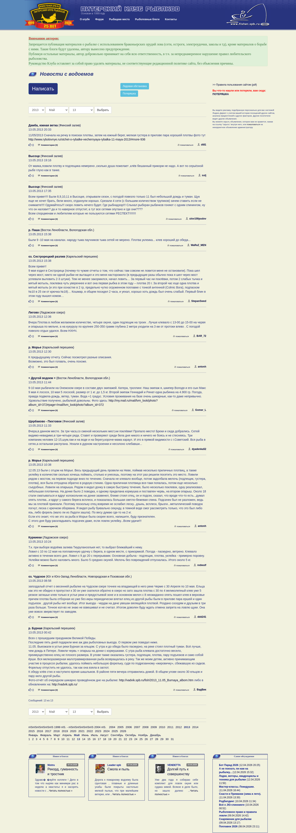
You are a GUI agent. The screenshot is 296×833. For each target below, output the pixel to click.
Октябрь (130, 735)
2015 (32, 731)
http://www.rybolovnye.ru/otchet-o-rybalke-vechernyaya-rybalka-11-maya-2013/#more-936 (87, 139)
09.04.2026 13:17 (229, 822)
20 (115, 739)
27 (151, 739)
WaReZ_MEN (196, 245)
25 (141, 739)
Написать (43, 88)
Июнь (85, 735)
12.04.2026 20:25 (249, 765)
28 (156, 739)
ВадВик (199, 689)
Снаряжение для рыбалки (235, 819)
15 (88, 739)
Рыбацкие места (119, 19)
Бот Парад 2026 (228, 765)
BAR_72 (199, 336)
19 (109, 739)
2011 (170, 727)
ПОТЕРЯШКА (221, 94)
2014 (195, 727)
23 (130, 739)
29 (161, 739)
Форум (99, 19)
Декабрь (155, 735)
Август (104, 735)
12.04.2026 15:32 (243, 772)
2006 (129, 727)
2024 (106, 731)
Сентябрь (117, 735)
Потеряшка (129, 93)
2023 (98, 731)
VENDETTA (174, 765)
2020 (73, 731)
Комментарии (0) (48, 145)
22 (125, 739)
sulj (202, 175)
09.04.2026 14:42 (238, 815)
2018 (56, 731)
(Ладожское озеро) (47, 312)
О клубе (85, 19)
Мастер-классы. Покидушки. (236, 786)
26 (146, 739)
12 (73, 739)
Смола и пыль (118, 769)
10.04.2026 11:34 (245, 801)
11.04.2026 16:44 (229, 790)
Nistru (51, 765)
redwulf (200, 565)
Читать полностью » (61, 790)
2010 (162, 727)
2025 (115, 731)
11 (68, 739)
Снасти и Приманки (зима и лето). (240, 793)
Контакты (171, 19)
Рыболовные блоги (147, 19)
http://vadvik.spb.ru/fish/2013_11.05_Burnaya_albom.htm (156, 680)
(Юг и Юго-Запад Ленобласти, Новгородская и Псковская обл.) (80, 576)
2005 (120, 727)
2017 (48, 731)
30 (167, 739)
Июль (94, 735)
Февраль (45, 735)
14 (83, 739)
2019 (65, 731)
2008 (145, 727)
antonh (200, 366)
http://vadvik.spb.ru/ (64, 684)
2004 (112, 727)
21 (120, 739)
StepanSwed (197, 301)
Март (56, 735)
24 (135, 739)
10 (62, 739)
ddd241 (200, 616)
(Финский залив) (55, 125)
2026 (123, 731)
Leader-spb (114, 765)
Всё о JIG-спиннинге (231, 804)
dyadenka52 (197, 449)
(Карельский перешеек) (63, 256)
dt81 (201, 144)
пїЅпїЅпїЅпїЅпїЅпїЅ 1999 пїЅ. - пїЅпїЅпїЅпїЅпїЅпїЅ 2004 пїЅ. (67, 727)
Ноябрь (143, 735)
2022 (90, 731)
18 (104, 739)
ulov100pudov (196, 218)
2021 (81, 731)
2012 (179, 727)
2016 (40, 731)
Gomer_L (199, 410)
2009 (154, 727)
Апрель (67, 735)
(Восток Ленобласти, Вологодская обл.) (61, 230)
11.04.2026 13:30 (229, 797)
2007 (137, 727)
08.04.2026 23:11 (248, 826)
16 (94, 739)
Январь (33, 735)
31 (172, 739)
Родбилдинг (226, 801)
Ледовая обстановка (135, 86)
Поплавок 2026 (228, 826)
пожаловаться (185, 145)
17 (99, 739)
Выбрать (103, 110)
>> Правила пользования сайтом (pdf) (235, 84)
